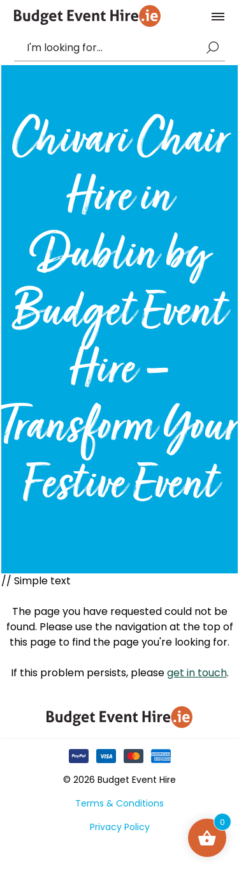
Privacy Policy (120, 827)
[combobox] (113, 48)
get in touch (197, 672)
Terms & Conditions (119, 803)
